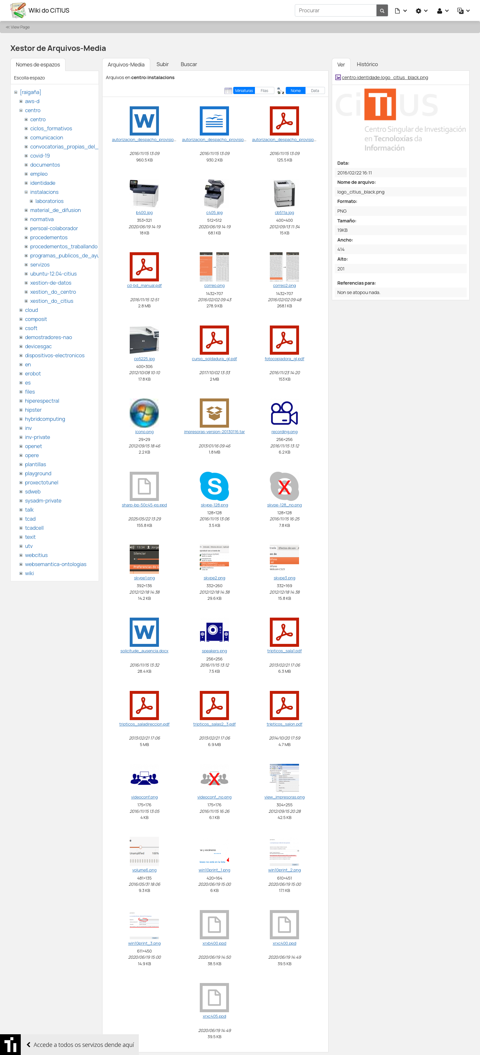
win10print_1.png (214, 870)
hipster (33, 409)
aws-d (32, 101)
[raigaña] (30, 92)
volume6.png (144, 870)
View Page (20, 27)
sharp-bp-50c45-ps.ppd (144, 505)
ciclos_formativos (51, 128)
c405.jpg (214, 212)
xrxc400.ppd (284, 943)
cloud (31, 310)
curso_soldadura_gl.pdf (214, 359)
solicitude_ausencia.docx (144, 651)
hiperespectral (42, 400)
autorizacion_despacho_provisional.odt (219, 139)
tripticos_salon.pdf (284, 724)
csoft (31, 328)
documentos (45, 164)
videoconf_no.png (214, 797)
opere (32, 455)
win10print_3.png (144, 943)
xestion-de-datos (50, 282)
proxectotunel (41, 482)
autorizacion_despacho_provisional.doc (149, 139)
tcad (30, 518)
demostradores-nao (48, 337)
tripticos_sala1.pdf (284, 651)
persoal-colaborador (54, 228)
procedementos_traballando (64, 246)
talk (29, 509)
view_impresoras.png (284, 797)
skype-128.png (214, 505)
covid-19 (40, 155)
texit (30, 536)
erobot (33, 373)
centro (33, 110)
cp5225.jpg (144, 359)
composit (36, 319)
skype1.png (144, 578)
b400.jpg (144, 212)
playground (38, 473)
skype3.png (284, 578)
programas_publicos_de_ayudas (69, 255)
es (27, 382)
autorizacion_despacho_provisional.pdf (289, 139)
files (30, 391)
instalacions (44, 192)
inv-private (37, 437)
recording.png (284, 431)
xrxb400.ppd (214, 943)
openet (33, 446)
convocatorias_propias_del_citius (70, 146)
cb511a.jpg (284, 212)
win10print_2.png (284, 870)
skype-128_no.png (284, 505)
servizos (40, 264)
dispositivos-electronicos (54, 355)
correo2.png (284, 285)
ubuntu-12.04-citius (53, 273)
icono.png (144, 431)
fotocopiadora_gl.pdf (284, 359)
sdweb (33, 491)
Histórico (367, 64)
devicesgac (38, 346)
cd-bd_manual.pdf (144, 285)
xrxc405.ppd (214, 1016)
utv (29, 546)
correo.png (214, 285)
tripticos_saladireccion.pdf (144, 724)
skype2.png (214, 578)
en (28, 364)
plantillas (35, 464)
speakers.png (214, 651)
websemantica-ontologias (55, 564)
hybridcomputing (45, 418)
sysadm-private (43, 500)
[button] (401, 10)
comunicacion (46, 137)
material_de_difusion (55, 210)
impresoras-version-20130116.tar (214, 431)
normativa (42, 219)
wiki (29, 573)
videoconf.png (144, 797)
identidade (42, 182)
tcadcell (34, 527)
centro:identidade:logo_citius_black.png (385, 77)
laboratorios (49, 201)
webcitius (36, 555)
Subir (163, 64)
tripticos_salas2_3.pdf (214, 724)
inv (28, 428)
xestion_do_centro (53, 291)
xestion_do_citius (51, 300)
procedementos (48, 237)
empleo (39, 173)
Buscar (189, 64)
